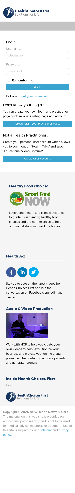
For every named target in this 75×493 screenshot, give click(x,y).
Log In (37, 87)
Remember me (22, 80)
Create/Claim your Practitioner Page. (37, 124)
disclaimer (45, 430)
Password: (13, 64)
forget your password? (33, 96)
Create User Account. (37, 158)
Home (10, 385)
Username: (13, 49)
